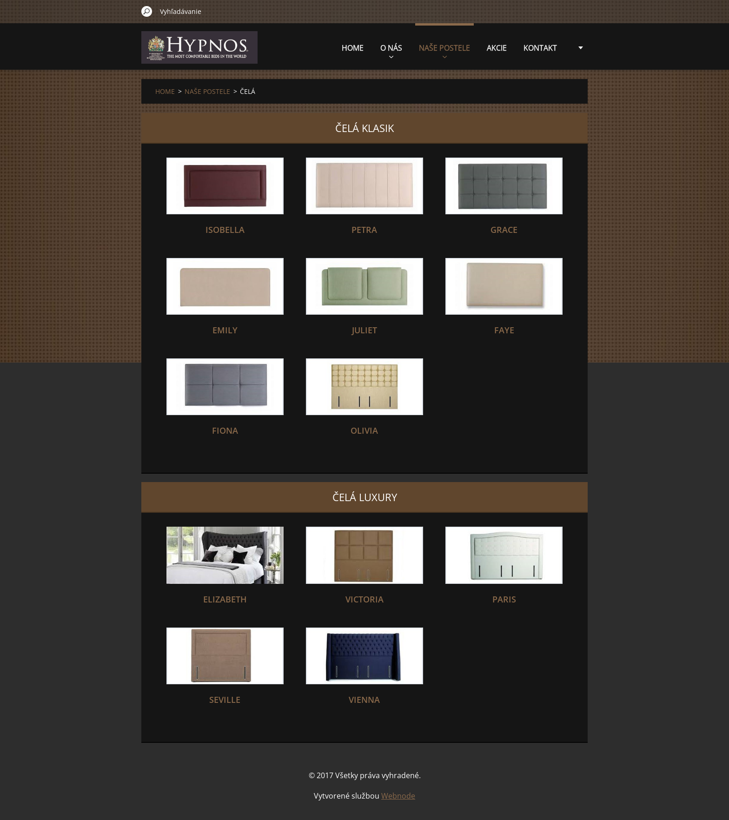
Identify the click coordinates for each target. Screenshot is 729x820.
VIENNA (364, 699)
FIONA (225, 430)
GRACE (503, 229)
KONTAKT (540, 48)
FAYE (504, 330)
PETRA (364, 229)
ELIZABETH (225, 599)
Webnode (398, 796)
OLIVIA (364, 430)
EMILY (225, 330)
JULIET (364, 330)
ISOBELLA (225, 229)
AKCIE (497, 48)
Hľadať (146, 11)
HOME (353, 48)
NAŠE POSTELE (444, 50)
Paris (504, 599)
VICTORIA (364, 599)
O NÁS (391, 50)
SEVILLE (224, 699)
